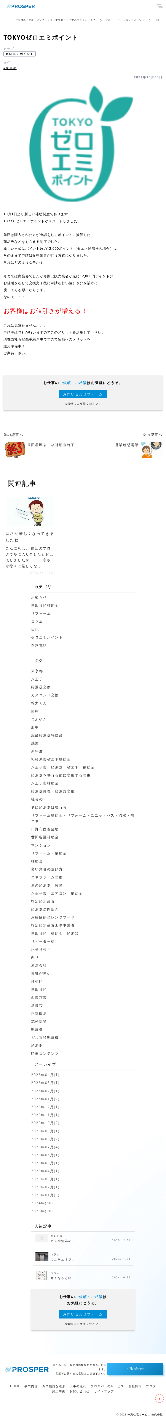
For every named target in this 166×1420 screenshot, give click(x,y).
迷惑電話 (39, 645)
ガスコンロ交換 (45, 695)
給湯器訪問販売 (45, 909)
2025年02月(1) (45, 1187)
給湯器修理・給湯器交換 (53, 791)
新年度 (37, 751)
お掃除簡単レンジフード (53, 917)
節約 (35, 711)
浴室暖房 (39, 1013)
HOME (15, 1386)
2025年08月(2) (45, 1139)
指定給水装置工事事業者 (53, 925)
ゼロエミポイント (134, 20)
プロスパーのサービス (107, 1386)
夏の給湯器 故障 (47, 885)
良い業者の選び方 (47, 869)
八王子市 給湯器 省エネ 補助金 (63, 767)
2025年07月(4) (45, 1147)
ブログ (109, 20)
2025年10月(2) (45, 1122)
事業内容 (31, 1386)
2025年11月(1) (45, 1114)
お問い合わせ (79, 1391)
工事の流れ (78, 1386)
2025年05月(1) (45, 1163)
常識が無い (41, 973)
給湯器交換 (41, 687)
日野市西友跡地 (45, 829)
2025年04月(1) (45, 1170)
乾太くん (39, 703)
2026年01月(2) (45, 1099)
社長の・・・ (43, 799)
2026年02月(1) (45, 1091)
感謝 (35, 743)
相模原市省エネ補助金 (51, 759)
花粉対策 (39, 1021)
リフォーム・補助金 (49, 853)
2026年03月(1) (45, 1082)
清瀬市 (37, 1005)
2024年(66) (42, 1203)
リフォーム (41, 613)
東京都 (37, 671)
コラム (37, 621)
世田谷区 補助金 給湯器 (55, 933)
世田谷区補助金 (45, 605)
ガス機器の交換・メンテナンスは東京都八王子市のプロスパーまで (55, 20)
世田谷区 (39, 989)
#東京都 (10, 68)
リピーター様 (43, 941)
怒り (35, 957)
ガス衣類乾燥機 (45, 1037)
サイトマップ (104, 1391)
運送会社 (39, 965)
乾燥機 (37, 1029)
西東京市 (39, 997)
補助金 (37, 861)
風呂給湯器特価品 (47, 735)
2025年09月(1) (45, 1131)
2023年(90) (42, 1211)
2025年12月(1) (45, 1106)
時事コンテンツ (45, 1053)
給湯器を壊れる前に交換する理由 (61, 775)
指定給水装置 (43, 901)
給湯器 (37, 1045)
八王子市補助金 (45, 783)
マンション (41, 845)
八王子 (37, 679)
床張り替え (41, 949)
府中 (35, 727)
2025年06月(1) (45, 1155)
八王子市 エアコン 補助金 (57, 893)
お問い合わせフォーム (83, 394)
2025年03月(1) (45, 1179)
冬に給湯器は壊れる (49, 807)
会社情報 (135, 1386)
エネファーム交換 (47, 877)
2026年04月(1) (45, 1074)
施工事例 (58, 1391)
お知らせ (39, 597)
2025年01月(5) (45, 1195)
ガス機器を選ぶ (53, 1386)
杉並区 (37, 981)
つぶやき (39, 719)
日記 (35, 629)
